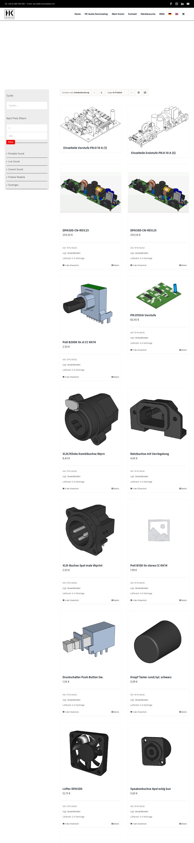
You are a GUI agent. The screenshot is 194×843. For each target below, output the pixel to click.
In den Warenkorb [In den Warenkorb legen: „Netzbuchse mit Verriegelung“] (139, 488)
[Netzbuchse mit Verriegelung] (158, 418)
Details (116, 265)
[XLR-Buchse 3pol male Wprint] (90, 529)
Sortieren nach (75, 92)
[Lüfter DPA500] (90, 753)
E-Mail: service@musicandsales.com (41, 4)
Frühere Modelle (16, 177)
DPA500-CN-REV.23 (76, 230)
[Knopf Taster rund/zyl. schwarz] (158, 641)
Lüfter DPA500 (72, 789)
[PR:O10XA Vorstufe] (158, 293)
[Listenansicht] (145, 93)
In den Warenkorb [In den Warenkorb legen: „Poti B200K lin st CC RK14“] (72, 377)
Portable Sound (16, 153)
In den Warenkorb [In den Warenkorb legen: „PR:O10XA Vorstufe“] (139, 350)
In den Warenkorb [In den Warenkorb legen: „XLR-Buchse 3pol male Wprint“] (72, 600)
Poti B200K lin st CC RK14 (79, 342)
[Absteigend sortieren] (101, 92)
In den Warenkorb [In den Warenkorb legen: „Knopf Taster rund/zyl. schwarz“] (139, 712)
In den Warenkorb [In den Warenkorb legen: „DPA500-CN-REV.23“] (72, 265)
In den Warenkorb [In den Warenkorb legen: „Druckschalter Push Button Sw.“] (72, 712)
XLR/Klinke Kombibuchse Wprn (84, 454)
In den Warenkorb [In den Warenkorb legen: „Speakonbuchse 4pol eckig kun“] (139, 823)
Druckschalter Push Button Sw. (83, 677)
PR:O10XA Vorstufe (143, 315)
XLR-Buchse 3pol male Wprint (82, 565)
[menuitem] (169, 14)
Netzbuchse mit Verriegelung (149, 454)
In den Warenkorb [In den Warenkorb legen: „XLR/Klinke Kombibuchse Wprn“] (72, 488)
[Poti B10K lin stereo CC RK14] (158, 529)
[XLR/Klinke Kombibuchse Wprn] (90, 418)
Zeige (115, 92)
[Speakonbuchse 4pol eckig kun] (158, 753)
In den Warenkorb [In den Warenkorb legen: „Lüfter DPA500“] (72, 823)
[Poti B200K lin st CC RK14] (90, 306)
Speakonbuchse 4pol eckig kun (150, 789)
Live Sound (14, 161)
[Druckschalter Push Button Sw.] (90, 641)
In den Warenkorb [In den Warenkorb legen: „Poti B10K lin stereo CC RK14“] (139, 600)
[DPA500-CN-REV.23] (90, 194)
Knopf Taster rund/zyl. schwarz (150, 677)
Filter (10, 142)
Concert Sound (15, 169)
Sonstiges (13, 185)
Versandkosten (73, 253)
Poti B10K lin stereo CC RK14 (148, 565)
